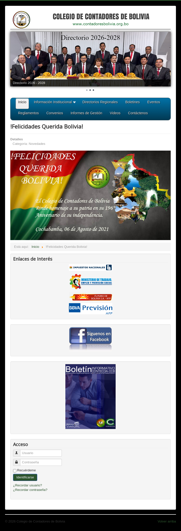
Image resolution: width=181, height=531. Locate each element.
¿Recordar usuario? (27, 485)
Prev (17, 60)
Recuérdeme (26, 470)
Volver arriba (167, 521)
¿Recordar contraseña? (30, 490)
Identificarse (25, 477)
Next (164, 60)
